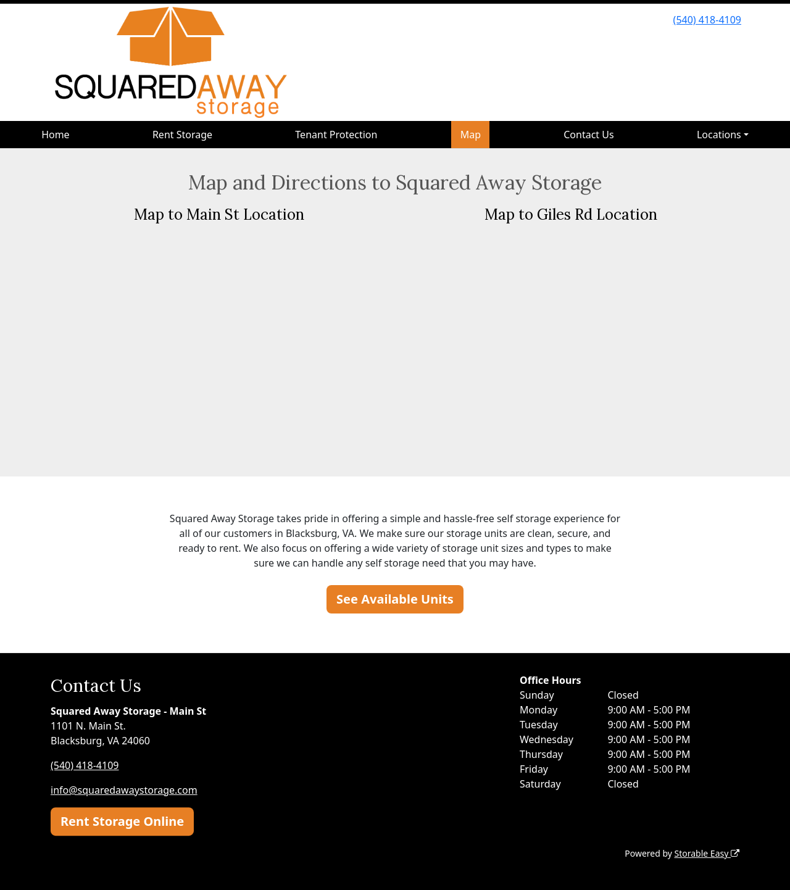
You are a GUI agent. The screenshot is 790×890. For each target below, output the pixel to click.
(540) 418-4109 (707, 20)
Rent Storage (182, 134)
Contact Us (588, 134)
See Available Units (395, 599)
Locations (719, 134)
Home (55, 134)
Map (470, 134)
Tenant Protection (336, 134)
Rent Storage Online (122, 821)
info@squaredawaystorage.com (124, 790)
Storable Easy (707, 853)
